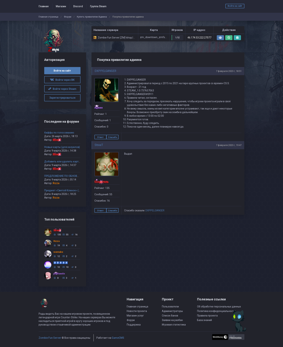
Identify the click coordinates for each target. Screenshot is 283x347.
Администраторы (172, 311)
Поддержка (134, 324)
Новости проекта (137, 311)
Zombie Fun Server (50, 337)
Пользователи (170, 306)
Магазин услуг (135, 315)
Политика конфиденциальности (216, 311)
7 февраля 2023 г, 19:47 (228, 145)
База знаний (204, 320)
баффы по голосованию (59, 132)
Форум (67, 16)
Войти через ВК (62, 79)
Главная (44, 6)
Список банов (170, 315)
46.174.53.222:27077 (199, 37)
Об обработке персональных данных (219, 306)
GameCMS (118, 337)
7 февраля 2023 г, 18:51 (228, 71)
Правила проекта (207, 315)
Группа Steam (98, 6)
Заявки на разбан (172, 320)
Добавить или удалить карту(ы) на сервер (70, 161)
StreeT (99, 145)
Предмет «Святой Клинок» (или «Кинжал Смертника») (77, 190)
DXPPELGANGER (105, 71)
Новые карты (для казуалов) (62, 147)
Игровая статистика (174, 324)
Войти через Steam (62, 88)
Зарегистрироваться (62, 97)
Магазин (61, 6)
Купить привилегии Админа (92, 16)
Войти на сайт (235, 6)
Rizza (56, 183)
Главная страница (48, 16)
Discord (78, 6)
